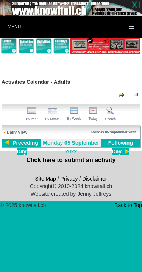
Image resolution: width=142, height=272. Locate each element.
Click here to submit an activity (71, 160)
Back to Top (128, 205)
